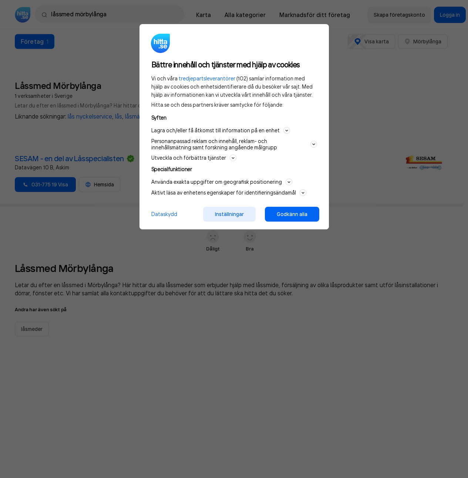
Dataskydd (164, 214)
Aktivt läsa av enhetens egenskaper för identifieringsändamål (228, 192)
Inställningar (229, 214)
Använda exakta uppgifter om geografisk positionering (221, 182)
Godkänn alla (292, 214)
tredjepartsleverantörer (207, 78)
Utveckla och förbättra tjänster (193, 158)
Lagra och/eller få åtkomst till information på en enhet (220, 130)
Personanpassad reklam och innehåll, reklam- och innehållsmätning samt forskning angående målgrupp (234, 144)
